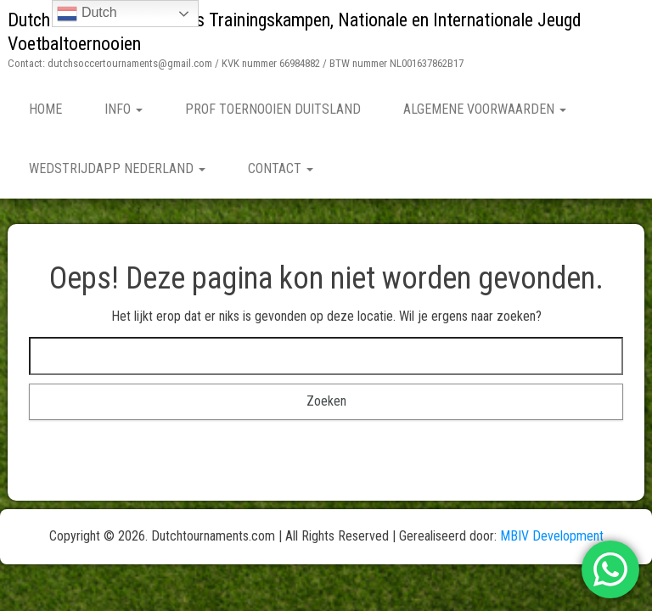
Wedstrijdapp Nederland (117, 168)
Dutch (86, 13)
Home (45, 109)
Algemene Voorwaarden (484, 109)
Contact (280, 168)
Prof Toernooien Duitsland (273, 109)
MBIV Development (552, 536)
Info (123, 109)
